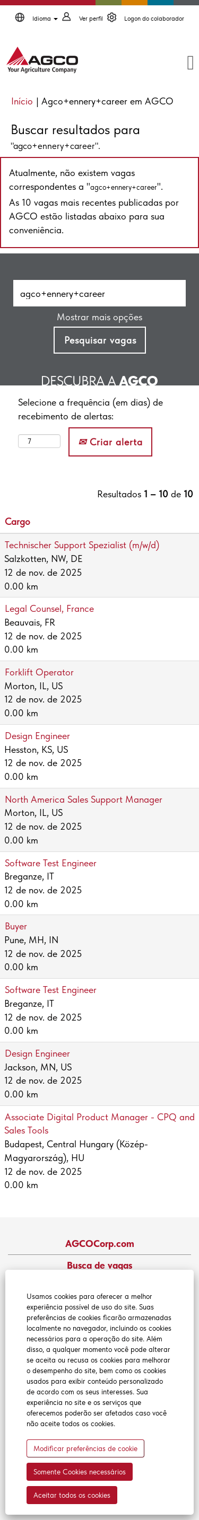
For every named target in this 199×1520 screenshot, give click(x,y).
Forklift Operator (39, 672)
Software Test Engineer (51, 862)
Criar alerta (110, 441)
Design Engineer (37, 735)
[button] (170, 64)
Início (22, 101)
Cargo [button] (17, 521)
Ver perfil (91, 18)
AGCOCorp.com (99, 1243)
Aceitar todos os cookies (71, 1495)
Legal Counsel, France (49, 608)
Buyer (16, 926)
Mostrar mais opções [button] (99, 316)
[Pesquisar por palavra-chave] (99, 293)
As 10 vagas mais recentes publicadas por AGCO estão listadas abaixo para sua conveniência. (94, 216)
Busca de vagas (99, 1265)
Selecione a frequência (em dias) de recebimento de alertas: (90, 409)
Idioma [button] (45, 18)
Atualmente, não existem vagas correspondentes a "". (86, 179)
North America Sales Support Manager (83, 799)
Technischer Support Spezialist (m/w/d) (82, 544)
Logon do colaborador (154, 18)
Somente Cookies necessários (79, 1472)
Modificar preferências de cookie (85, 1448)
